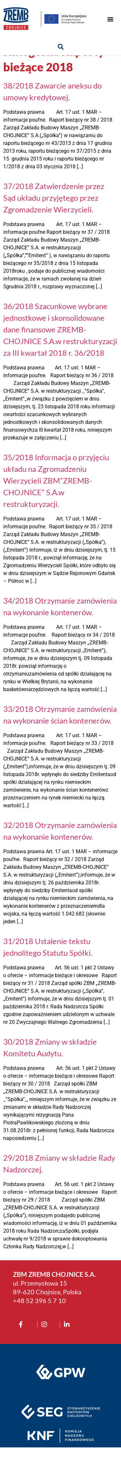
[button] (110, 19)
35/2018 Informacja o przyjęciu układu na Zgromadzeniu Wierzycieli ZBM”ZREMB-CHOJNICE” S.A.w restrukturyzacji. (56, 495)
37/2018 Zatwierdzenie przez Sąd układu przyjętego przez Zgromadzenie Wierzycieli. (53, 212)
